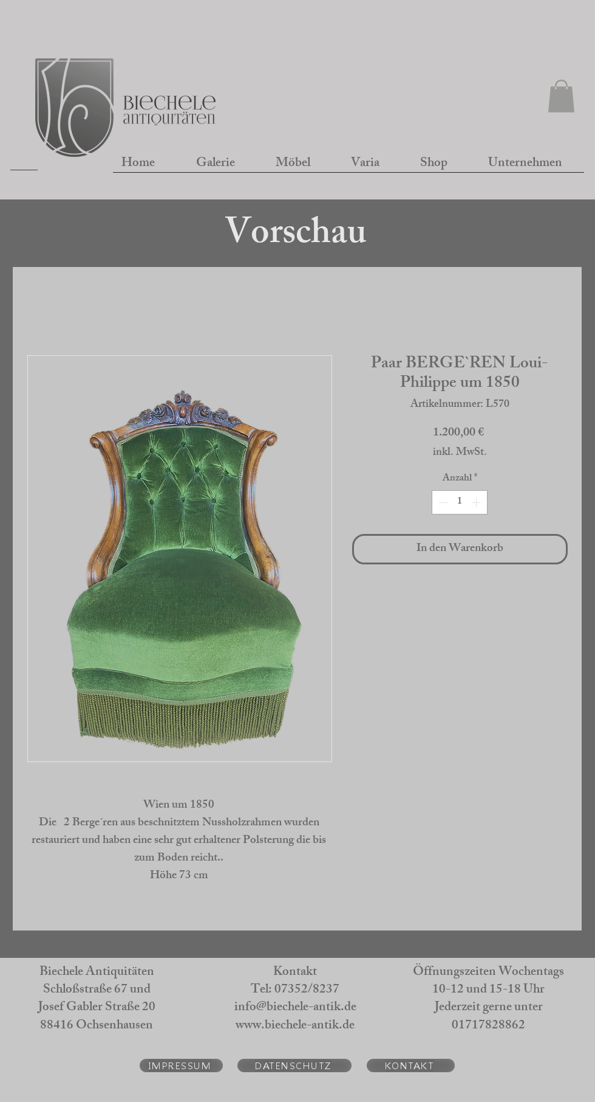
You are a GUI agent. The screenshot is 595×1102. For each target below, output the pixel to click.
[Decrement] (441, 502)
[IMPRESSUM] (181, 1065)
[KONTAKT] (411, 1065)
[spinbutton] (459, 502)
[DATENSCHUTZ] (294, 1065)
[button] (561, 96)
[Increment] (477, 502)
